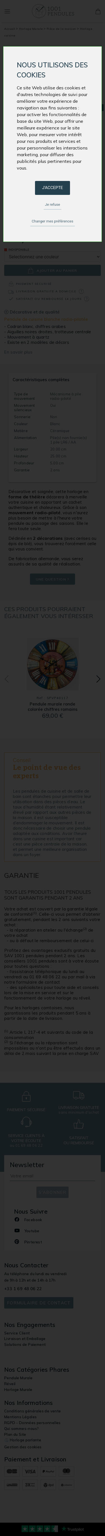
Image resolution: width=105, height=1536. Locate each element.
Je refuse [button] (52, 204)
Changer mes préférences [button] (52, 221)
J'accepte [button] (52, 187)
